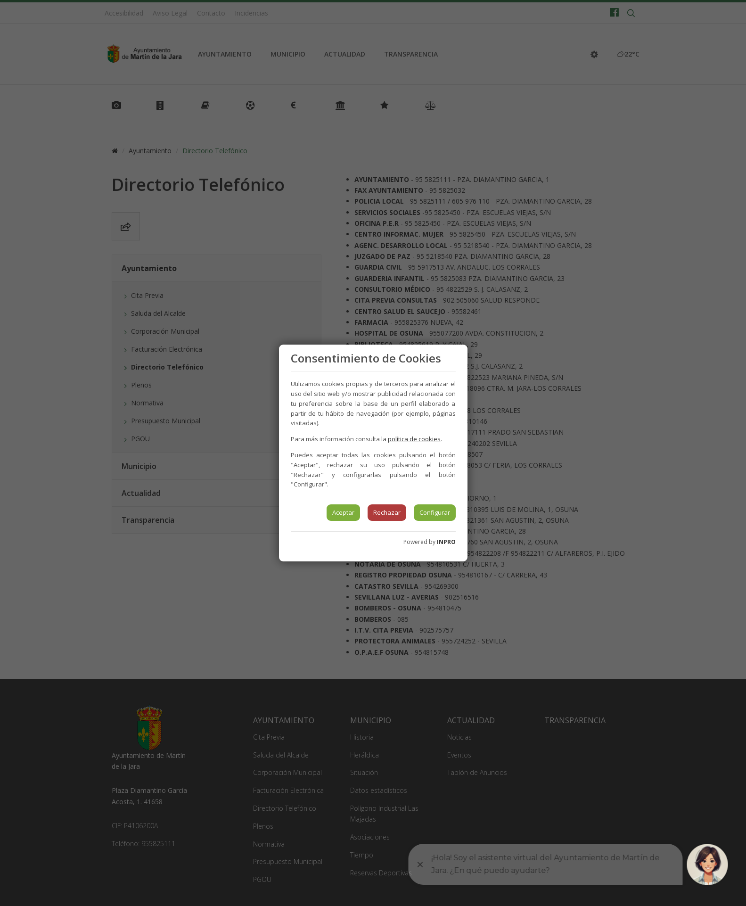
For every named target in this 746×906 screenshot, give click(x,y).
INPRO (446, 542)
